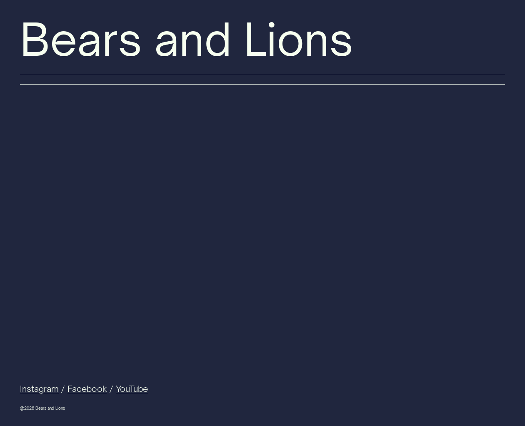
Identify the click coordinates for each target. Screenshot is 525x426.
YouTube (132, 389)
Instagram (39, 389)
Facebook (87, 389)
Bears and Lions (186, 39)
